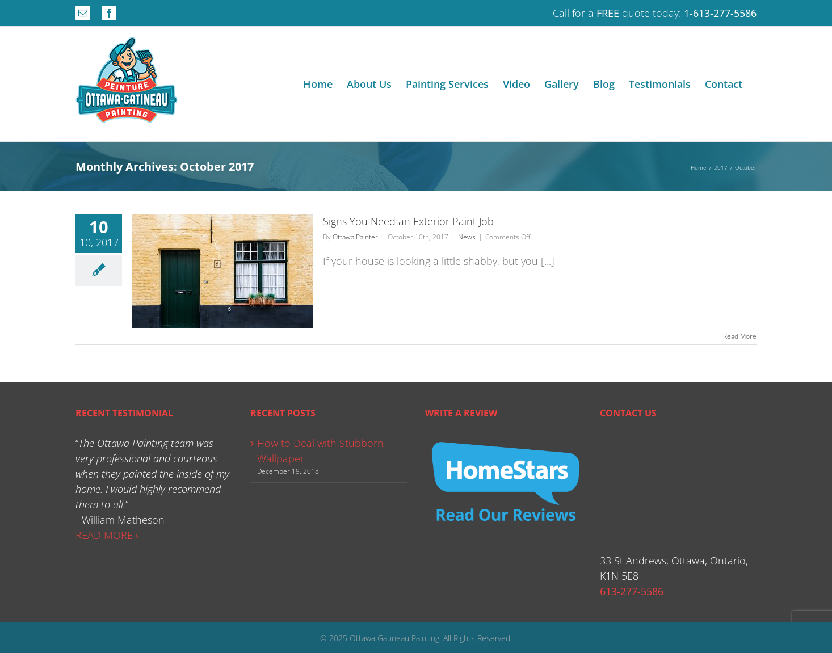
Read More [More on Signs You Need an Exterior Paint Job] (740, 336)
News (467, 237)
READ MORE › (106, 535)
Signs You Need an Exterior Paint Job (408, 221)
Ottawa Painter (355, 237)
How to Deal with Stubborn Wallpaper (320, 450)
